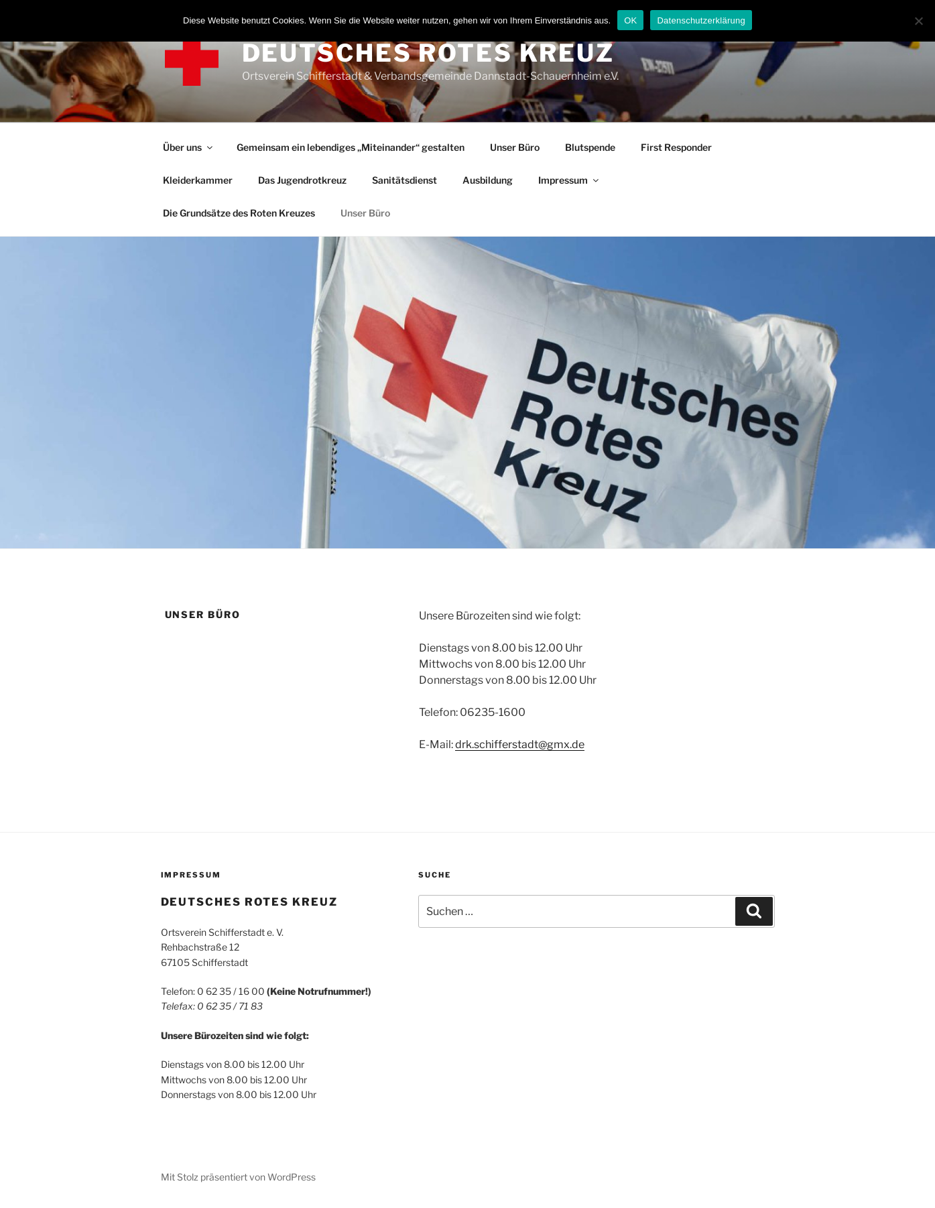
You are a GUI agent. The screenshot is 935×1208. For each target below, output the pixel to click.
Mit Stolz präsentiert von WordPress (238, 1177)
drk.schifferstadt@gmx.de (519, 744)
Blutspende (590, 147)
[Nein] (918, 20)
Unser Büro (515, 147)
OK (630, 20)
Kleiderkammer (198, 180)
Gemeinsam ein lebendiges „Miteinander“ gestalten (350, 147)
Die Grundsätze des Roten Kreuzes (239, 213)
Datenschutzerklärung (701, 20)
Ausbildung (487, 180)
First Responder (676, 147)
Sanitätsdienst (404, 180)
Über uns (188, 147)
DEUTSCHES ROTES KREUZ (428, 53)
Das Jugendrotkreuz (302, 180)
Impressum (569, 180)
